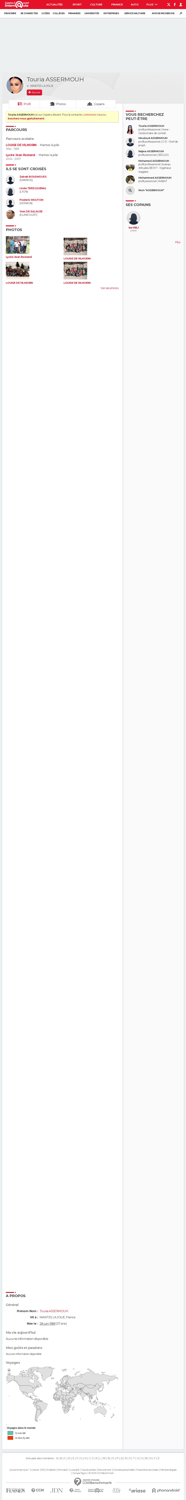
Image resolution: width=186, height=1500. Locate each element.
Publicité (51, 1470)
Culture (96, 4)
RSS (43, 1470)
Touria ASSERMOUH (151, 126)
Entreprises (111, 13)
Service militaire (134, 13)
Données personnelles (124, 1470)
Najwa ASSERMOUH (151, 151)
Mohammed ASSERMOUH (154, 177)
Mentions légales (169, 1470)
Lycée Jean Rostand (20, 155)
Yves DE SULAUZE (31, 211)
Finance (117, 4)
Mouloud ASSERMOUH (152, 138)
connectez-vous (92, 114)
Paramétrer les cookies (148, 1470)
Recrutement (104, 1470)
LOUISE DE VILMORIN (21, 145)
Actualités (54, 4)
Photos (61, 104)
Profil (27, 104)
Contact (35, 1470)
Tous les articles (89, 1470)
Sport (77, 4)
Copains (99, 104)
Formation (63, 1470)
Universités (91, 13)
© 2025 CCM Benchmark (101, 1473)
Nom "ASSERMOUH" (151, 190)
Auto (135, 4)
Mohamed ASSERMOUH (153, 161)
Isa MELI (134, 227)
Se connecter (29, 13)
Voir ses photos (109, 288)
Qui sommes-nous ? (19, 1470)
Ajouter (36, 92)
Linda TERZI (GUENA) (32, 188)
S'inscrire (10, 13)
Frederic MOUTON (31, 199)
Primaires (74, 13)
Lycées (46, 13)
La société (74, 1470)
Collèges (59, 13)
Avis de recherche (163, 13)
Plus (151, 4)
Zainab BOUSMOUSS (32, 176)
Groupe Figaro (80, 1473)
